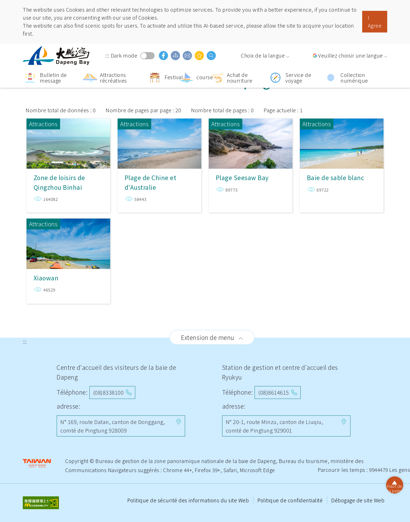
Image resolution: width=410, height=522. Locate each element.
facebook (163, 55)
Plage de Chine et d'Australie (159, 142)
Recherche (211, 55)
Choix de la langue (263, 55)
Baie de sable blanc (342, 142)
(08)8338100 (108, 392)
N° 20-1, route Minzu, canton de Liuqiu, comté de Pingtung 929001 (274, 426)
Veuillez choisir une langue (350, 55)
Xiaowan (68, 240)
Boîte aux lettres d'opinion (187, 55)
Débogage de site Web (357, 500)
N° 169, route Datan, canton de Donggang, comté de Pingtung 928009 (112, 426)
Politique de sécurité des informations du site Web (188, 500)
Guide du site (175, 55)
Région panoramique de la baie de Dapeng (57, 55)
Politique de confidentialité (290, 500)
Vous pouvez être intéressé (199, 55)
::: (107, 55)
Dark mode (147, 55)
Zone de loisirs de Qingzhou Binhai (68, 142)
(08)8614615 (273, 392)
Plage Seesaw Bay (250, 142)
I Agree (375, 21)
